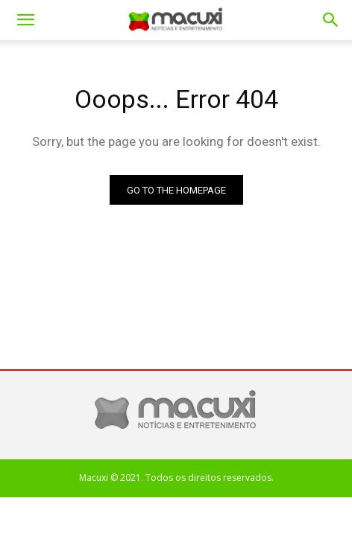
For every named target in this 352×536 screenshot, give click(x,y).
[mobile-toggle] (25, 20)
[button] (331, 20)
